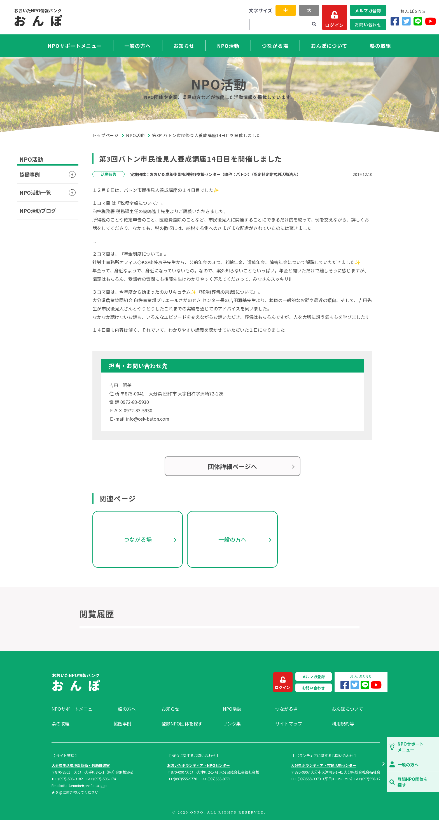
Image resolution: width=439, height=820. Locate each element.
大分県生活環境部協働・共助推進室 (81, 765)
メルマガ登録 (368, 10)
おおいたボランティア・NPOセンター (198, 765)
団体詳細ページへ (232, 466)
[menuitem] (80, 708)
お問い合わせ (368, 24)
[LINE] (418, 21)
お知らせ (184, 45)
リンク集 (232, 723)
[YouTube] (430, 21)
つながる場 (275, 45)
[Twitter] (406, 21)
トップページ (105, 135)
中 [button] (285, 10)
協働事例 (30, 174)
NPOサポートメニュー (75, 45)
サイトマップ (288, 723)
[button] (383, 764)
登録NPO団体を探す (182, 723)
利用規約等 (343, 723)
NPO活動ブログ (38, 210)
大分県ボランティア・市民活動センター (323, 765)
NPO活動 (228, 45)
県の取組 (380, 45)
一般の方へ (137, 45)
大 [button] (309, 10)
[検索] (314, 24)
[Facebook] (395, 21)
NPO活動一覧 (35, 192)
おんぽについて (329, 45)
